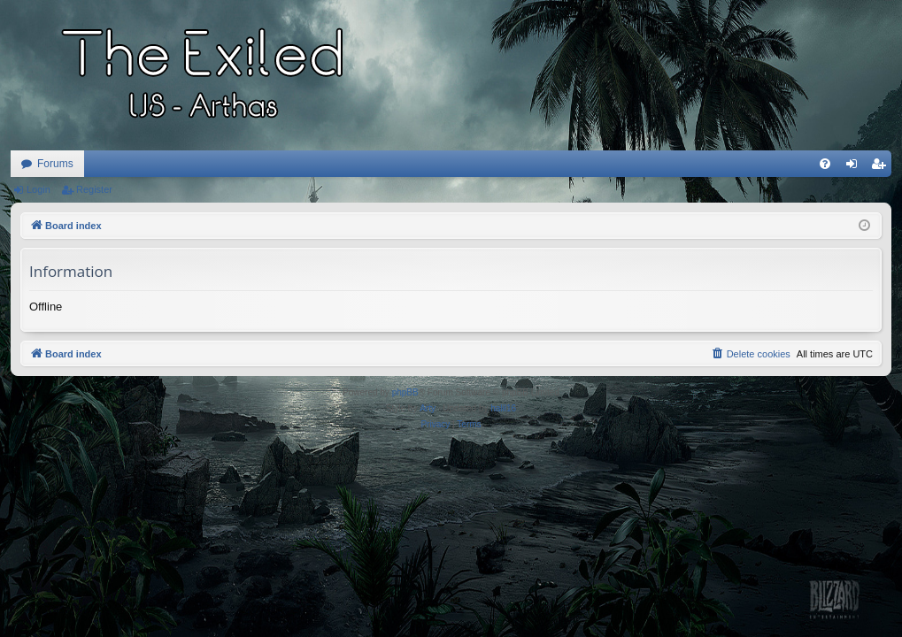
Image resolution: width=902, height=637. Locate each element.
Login (38, 189)
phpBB (405, 392)
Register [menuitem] (882, 167)
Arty (428, 408)
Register (94, 189)
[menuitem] (825, 163)
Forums (55, 163)
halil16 (503, 408)
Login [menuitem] (855, 167)
